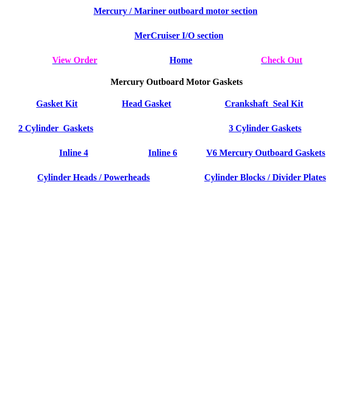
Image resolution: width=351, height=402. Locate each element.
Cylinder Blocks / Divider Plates (265, 177)
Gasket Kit (57, 103)
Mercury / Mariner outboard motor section (176, 11)
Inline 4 (73, 152)
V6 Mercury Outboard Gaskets (265, 152)
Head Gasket (146, 103)
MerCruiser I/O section (179, 35)
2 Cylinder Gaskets (55, 128)
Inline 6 (162, 152)
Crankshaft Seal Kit (264, 103)
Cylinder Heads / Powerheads (93, 177)
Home (181, 60)
